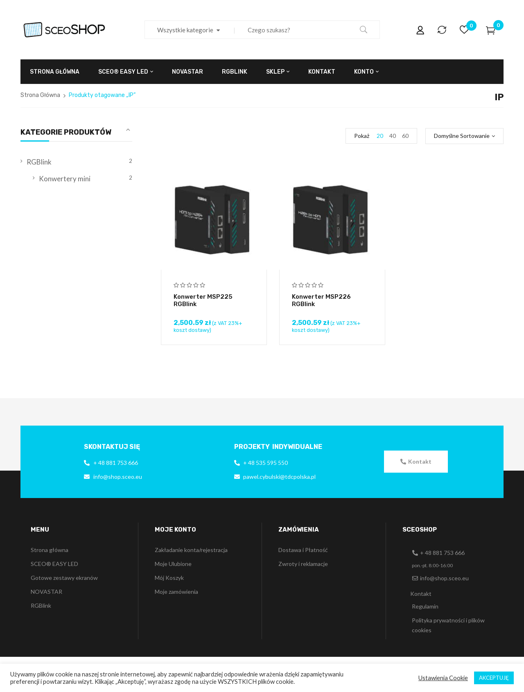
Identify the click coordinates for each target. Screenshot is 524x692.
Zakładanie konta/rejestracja (191, 549)
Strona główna (49, 549)
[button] (416, 462)
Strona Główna (40, 95)
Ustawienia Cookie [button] (443, 677)
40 (392, 135)
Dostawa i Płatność (303, 549)
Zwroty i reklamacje (303, 563)
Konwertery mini (64, 178)
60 (405, 135)
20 (380, 135)
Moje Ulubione (173, 563)
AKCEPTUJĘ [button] (494, 677)
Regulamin (425, 606)
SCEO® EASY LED (54, 563)
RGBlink (39, 162)
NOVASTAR (46, 591)
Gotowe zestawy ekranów (64, 577)
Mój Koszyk (169, 577)
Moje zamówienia (176, 591)
